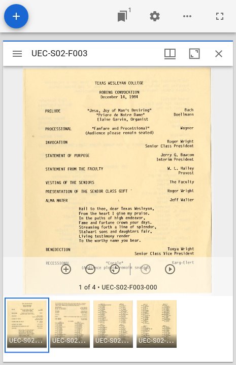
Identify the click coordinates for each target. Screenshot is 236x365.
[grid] (118, 329)
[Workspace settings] (155, 16)
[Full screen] (220, 16)
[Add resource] (16, 16)
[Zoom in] (66, 269)
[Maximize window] (194, 54)
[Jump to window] (122, 16)
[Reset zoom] (115, 269)
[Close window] (219, 54)
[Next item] (170, 269)
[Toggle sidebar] (17, 54)
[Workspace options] (187, 16)
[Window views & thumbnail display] (170, 54)
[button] (27, 325)
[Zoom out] (90, 269)
